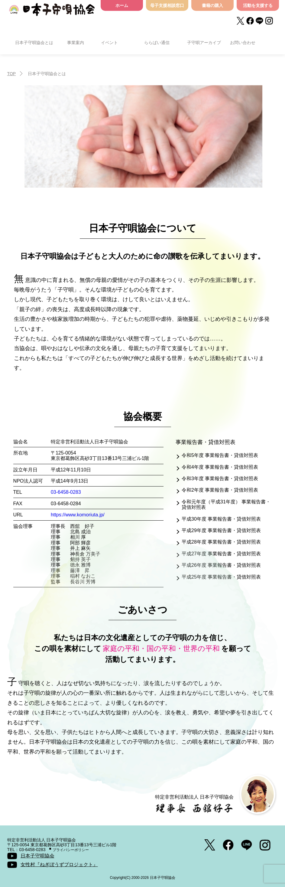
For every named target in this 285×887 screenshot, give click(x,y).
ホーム (121, 5)
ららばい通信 (157, 42)
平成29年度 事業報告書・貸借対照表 (221, 530)
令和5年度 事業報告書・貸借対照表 (220, 455)
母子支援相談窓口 (167, 5)
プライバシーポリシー (71, 850)
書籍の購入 (212, 5)
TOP (11, 73)
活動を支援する (258, 5)
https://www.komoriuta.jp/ (78, 514)
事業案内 (75, 42)
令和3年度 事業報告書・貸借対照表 (220, 478)
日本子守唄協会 (52, 13)
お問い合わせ (242, 42)
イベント (109, 42)
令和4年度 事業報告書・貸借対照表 (220, 467)
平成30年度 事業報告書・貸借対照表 (221, 519)
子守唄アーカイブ (204, 42)
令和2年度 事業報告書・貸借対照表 (220, 490)
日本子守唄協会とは (34, 42)
